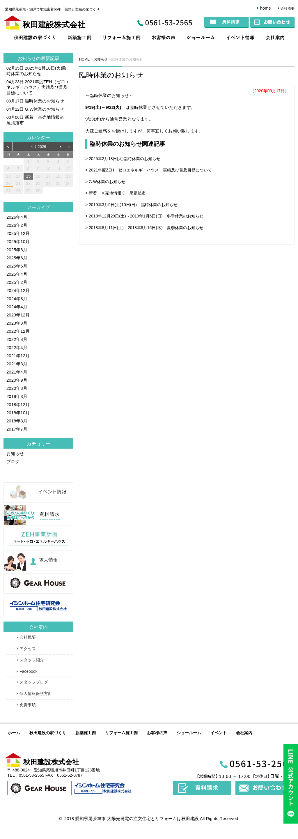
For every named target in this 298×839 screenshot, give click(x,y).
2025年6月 (16, 257)
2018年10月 (18, 412)
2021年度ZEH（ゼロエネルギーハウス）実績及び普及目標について (38, 87)
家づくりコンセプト (34, 38)
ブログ (12, 461)
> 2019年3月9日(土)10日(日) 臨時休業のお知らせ (131, 204)
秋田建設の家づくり (47, 732)
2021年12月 (18, 355)
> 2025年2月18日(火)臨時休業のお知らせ (122, 158)
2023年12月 (18, 314)
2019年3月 (16, 396)
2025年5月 (16, 265)
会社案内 (277, 38)
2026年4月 (16, 217)
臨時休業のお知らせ (111, 75)
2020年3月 (16, 388)
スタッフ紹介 (31, 660)
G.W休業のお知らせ (44, 109)
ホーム (14, 732)
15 (28, 176)
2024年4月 (16, 306)
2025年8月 (16, 249)
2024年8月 (16, 298)
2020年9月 (16, 380)
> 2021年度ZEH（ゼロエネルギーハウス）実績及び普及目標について (148, 170)
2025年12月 (18, 233)
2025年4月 (16, 274)
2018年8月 (16, 420)
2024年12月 (18, 290)
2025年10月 (18, 241)
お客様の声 (164, 38)
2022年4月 (16, 347)
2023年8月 (16, 323)
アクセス (27, 648)
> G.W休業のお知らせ (105, 181)
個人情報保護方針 (35, 693)
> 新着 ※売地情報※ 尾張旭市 (115, 193)
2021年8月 (16, 363)
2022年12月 (18, 331)
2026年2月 (16, 225)
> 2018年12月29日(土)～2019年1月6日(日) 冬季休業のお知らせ (144, 216)
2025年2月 (16, 282)
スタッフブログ (33, 682)
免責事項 (27, 704)
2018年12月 (18, 404)
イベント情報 (240, 38)
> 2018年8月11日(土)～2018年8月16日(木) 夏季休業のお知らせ (144, 227)
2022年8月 (16, 339)
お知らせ (26, 58)
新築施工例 (81, 38)
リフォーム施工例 (121, 38)
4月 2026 (38, 146)
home (265, 8)
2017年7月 (16, 428)
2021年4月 (16, 371)
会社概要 (288, 8)
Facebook (28, 671)
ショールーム (201, 38)
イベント (218, 732)
